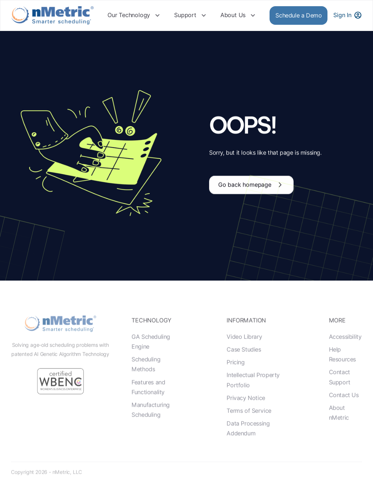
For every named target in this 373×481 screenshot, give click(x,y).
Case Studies (244, 363)
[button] (133, 15)
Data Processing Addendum (248, 442)
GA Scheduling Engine (150, 356)
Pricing (235, 377)
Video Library (244, 351)
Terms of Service (249, 425)
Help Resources (342, 368)
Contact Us (344, 409)
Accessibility (345, 351)
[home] (52, 15)
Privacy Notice (246, 412)
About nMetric (339, 427)
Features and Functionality (148, 401)
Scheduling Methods (145, 379)
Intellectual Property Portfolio (253, 394)
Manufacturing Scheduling (150, 424)
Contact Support (339, 391)
